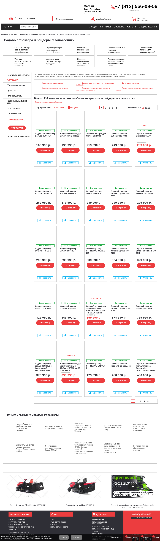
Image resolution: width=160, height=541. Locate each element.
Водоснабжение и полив (19, 532)
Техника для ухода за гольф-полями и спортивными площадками (93, 89)
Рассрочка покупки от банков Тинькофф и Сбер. (113, 427)
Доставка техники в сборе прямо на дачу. (54, 427)
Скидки (93, 26)
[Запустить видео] (27, 486)
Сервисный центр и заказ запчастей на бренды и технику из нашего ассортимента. (112, 448)
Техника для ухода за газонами (21, 527)
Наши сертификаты (58, 522)
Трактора (12, 529)
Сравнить (45, 163)
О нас (52, 519)
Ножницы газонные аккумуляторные (55, 88)
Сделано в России (16, 85)
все (149, 108)
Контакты (105, 26)
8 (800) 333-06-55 (141, 514)
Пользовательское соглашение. (41, 538)
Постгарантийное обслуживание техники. (140, 448)
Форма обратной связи (59, 527)
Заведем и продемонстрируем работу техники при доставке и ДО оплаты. (83, 427)
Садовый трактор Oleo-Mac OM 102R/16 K (27, 505)
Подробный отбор (16, 119)
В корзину (45, 150)
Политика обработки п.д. (102, 526)
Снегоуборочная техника (19, 524)
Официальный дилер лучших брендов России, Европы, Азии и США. (25, 448)
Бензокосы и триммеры (130, 83)
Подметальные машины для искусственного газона (135, 89)
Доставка (119, 26)
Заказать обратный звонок (142, 518)
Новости (53, 524)
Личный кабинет (98, 519)
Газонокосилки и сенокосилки (52, 83)
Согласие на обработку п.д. (103, 529)
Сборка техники (148, 26)
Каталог (8, 26)
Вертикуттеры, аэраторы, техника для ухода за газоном (95, 84)
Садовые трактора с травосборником (48, 102)
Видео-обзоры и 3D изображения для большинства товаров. (24, 427)
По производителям (17, 519)
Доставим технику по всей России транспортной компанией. (142, 427)
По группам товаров (17, 522)
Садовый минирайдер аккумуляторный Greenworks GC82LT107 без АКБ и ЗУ (132, 506)
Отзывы (95, 531)
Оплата (131, 26)
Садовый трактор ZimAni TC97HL (80, 505)
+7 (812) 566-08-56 (136, 6)
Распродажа (12, 80)
